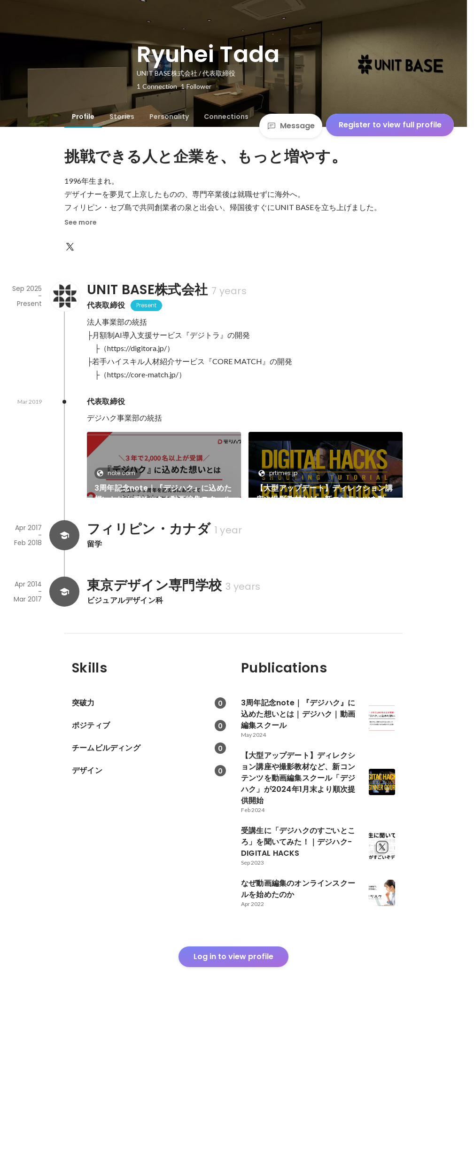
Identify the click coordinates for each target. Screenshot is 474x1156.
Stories (121, 116)
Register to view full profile (390, 124)
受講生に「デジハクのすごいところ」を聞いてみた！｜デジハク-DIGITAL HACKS (163, 591)
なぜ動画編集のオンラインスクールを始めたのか (324, 591)
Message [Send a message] (291, 125)
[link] (164, 477)
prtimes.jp (280, 473)
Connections (226, 116)
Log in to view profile (233, 1086)
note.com (118, 473)
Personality (169, 116)
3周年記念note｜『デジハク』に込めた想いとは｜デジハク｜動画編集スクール (163, 494)
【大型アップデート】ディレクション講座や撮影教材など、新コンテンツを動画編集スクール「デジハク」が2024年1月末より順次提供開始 (324, 494)
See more (80, 222)
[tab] (83, 116)
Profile (83, 116)
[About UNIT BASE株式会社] (64, 296)
